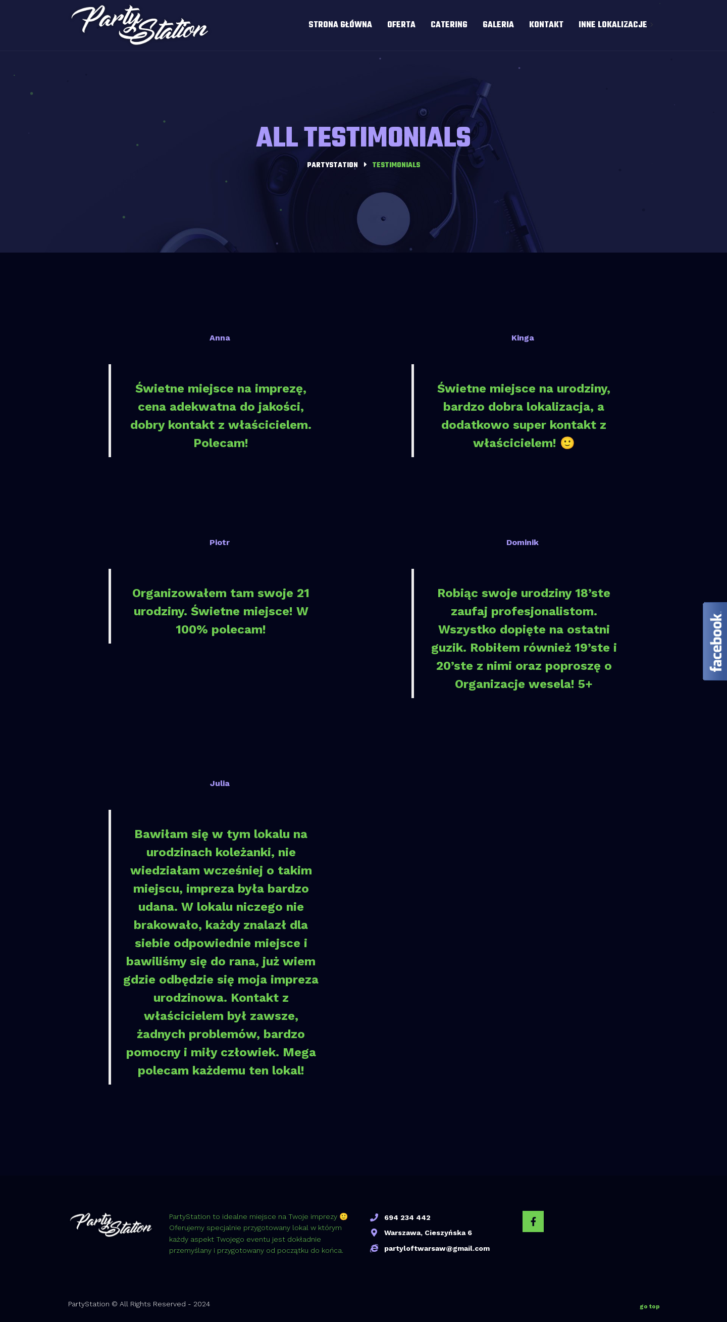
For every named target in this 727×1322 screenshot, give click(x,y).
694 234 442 (407, 1217)
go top (650, 1304)
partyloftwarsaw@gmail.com (437, 1248)
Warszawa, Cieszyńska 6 (428, 1233)
